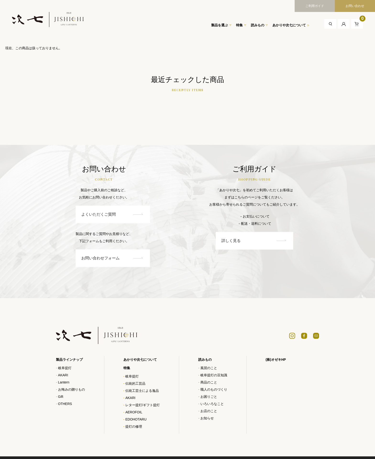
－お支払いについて (264, 216)
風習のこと (208, 368)
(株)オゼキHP (276, 360)
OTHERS (65, 404)
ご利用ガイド (314, 6)
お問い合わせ (355, 6)
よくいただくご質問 (103, 214)
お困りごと (208, 397)
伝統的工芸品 (135, 384)
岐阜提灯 (65, 368)
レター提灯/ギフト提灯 (142, 405)
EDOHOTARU (135, 419)
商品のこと (208, 382)
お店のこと (208, 411)
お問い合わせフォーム (103, 258)
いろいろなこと (212, 404)
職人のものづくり (213, 390)
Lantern (63, 382)
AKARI (63, 375)
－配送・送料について (264, 223)
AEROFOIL (133, 412)
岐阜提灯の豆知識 (213, 375)
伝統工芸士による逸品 (142, 391)
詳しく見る (264, 241)
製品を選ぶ (219, 25)
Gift (60, 397)
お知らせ (207, 418)
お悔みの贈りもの (71, 390)
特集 (239, 25)
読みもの (257, 25)
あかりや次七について (289, 25)
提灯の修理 (133, 427)
